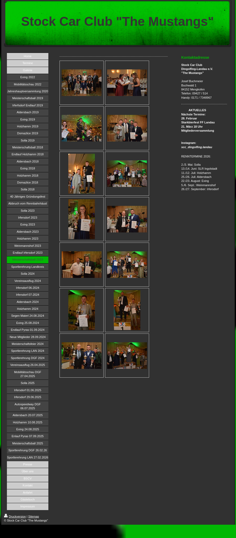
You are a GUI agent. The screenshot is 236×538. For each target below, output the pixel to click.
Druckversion (15, 516)
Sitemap (33, 516)
